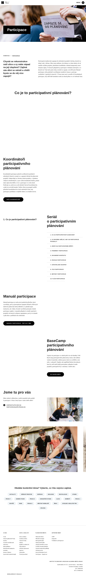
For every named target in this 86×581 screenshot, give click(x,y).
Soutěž (11, 503)
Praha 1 (77, 499)
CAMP (53, 536)
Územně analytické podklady (42, 548)
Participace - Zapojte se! (41, 554)
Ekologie (51, 494)
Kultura (21, 542)
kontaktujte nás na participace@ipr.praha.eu (16, 406)
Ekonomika (22, 552)
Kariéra (5, 540)
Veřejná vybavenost (24, 548)
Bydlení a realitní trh (69, 503)
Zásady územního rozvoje (42, 544)
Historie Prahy (22, 540)
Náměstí (67, 499)
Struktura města (23, 538)
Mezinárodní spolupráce (9, 548)
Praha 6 (32, 499)
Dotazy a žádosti (7, 552)
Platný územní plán (40, 542)
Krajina (43, 508)
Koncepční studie (45, 499)
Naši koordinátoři (13, 199)
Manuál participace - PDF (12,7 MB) (19, 323)
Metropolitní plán (40, 540)
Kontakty (5, 550)
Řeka (55, 503)
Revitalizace (63, 494)
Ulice (58, 499)
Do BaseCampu (55, 374)
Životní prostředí (23, 554)
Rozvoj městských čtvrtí (41, 552)
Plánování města (41, 532)
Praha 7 (8, 499)
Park (20, 503)
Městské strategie (40, 538)
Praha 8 (29, 503)
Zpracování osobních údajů (9, 554)
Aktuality (12, 494)
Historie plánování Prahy (9, 538)
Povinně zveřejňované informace (8, 543)
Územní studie (20, 499)
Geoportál (54, 538)
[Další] (77, 450)
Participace (16, 55)
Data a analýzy (24, 532)
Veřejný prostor (26, 494)
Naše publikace (6, 546)
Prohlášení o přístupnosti (58, 540)
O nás (5, 532)
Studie (74, 494)
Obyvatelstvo (22, 546)
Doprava (40, 494)
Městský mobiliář (43, 503)
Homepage (6, 55)
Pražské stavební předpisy (42, 546)
